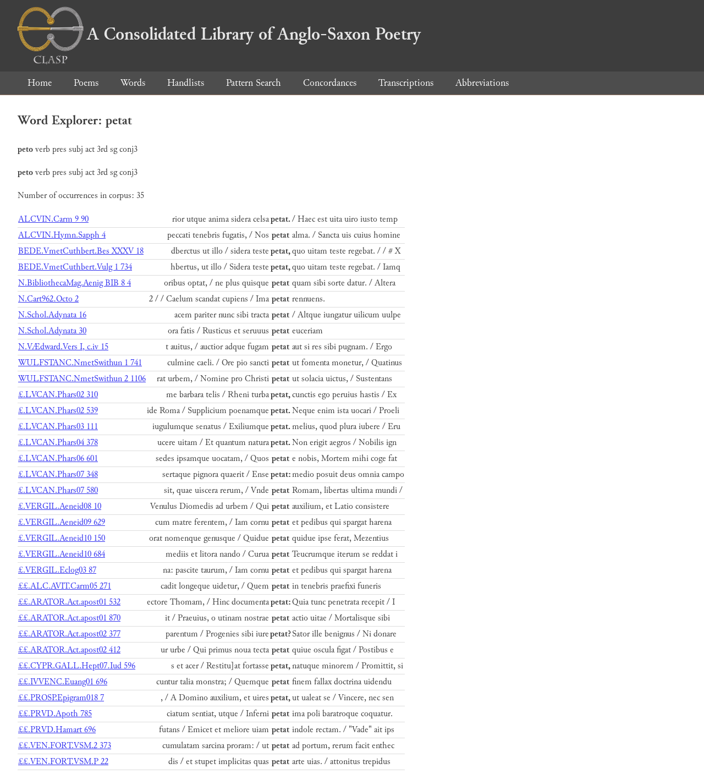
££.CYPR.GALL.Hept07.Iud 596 (76, 666)
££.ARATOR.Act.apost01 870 (69, 618)
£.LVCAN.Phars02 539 (58, 410)
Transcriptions (405, 83)
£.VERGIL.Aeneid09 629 (61, 522)
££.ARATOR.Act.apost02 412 (69, 650)
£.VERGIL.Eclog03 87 (57, 570)
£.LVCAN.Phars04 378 (58, 442)
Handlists (185, 83)
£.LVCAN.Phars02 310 (58, 394)
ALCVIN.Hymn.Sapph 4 (62, 235)
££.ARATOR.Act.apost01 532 (69, 602)
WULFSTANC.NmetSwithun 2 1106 (82, 378)
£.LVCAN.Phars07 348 (58, 474)
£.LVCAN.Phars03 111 (58, 426)
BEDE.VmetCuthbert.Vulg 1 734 (75, 267)
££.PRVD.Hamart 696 (57, 729)
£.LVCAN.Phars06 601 (58, 458)
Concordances (329, 83)
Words (132, 83)
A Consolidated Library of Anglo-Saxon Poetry (219, 34)
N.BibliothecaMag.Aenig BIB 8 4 (74, 283)
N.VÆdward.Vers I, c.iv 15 (63, 347)
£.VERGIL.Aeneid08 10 (59, 506)
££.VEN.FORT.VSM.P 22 (63, 761)
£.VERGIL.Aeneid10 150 (61, 538)
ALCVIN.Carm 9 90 (53, 219)
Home (40, 83)
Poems (86, 83)
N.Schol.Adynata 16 (52, 315)
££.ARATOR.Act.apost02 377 (69, 634)
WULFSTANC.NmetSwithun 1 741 (80, 362)
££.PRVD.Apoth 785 (55, 713)
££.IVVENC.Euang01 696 (62, 682)
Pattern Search (253, 83)
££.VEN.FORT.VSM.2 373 (64, 745)
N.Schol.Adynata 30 (52, 331)
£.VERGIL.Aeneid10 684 (61, 554)
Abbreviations (482, 83)
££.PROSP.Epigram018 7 (61, 697)
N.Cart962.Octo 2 (48, 299)
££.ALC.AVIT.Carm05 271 (64, 586)
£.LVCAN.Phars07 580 (58, 490)
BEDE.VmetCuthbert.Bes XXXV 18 (81, 251)
